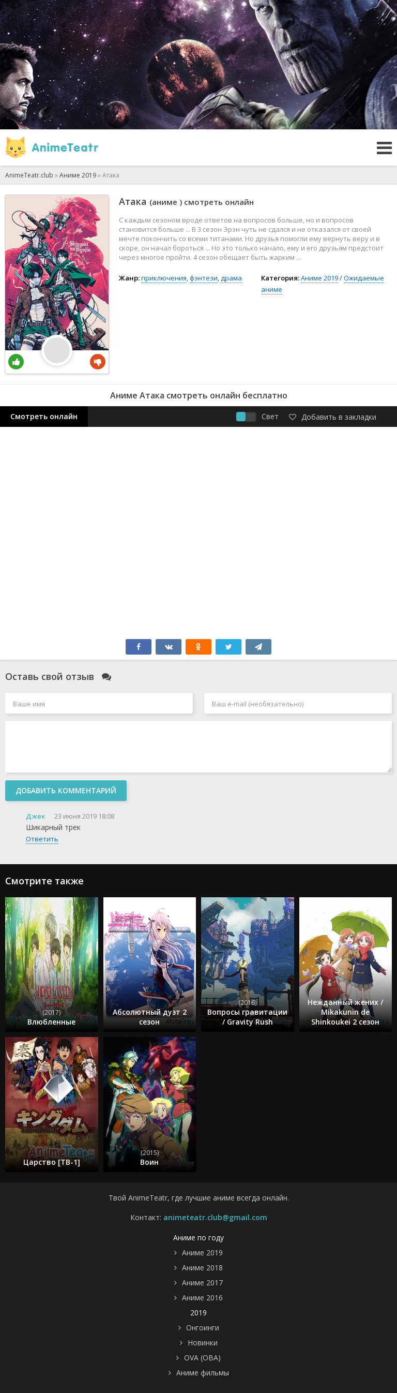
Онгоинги (202, 1327)
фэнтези (204, 278)
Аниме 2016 (202, 1297)
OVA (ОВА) (202, 1357)
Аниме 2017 (202, 1282)
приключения (164, 278)
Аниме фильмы (202, 1372)
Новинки (203, 1342)
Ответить (42, 838)
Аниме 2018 (202, 1267)
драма (231, 278)
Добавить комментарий (66, 790)
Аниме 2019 (319, 278)
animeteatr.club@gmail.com (215, 1217)
